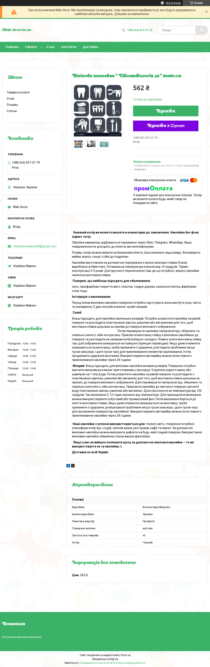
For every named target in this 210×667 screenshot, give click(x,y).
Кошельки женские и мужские (22, 637)
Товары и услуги (18, 92)
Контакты (68, 47)
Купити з (165, 126)
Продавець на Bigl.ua (105, 659)
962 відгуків (173, 2)
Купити (165, 111)
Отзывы (12, 104)
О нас (50, 47)
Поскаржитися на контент (95, 662)
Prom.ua (125, 655)
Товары (31, 47)
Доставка (90, 47)
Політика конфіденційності (129, 662)
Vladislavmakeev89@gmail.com (34, 246)
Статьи (12, 111)
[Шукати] (201, 30)
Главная (11, 47)
